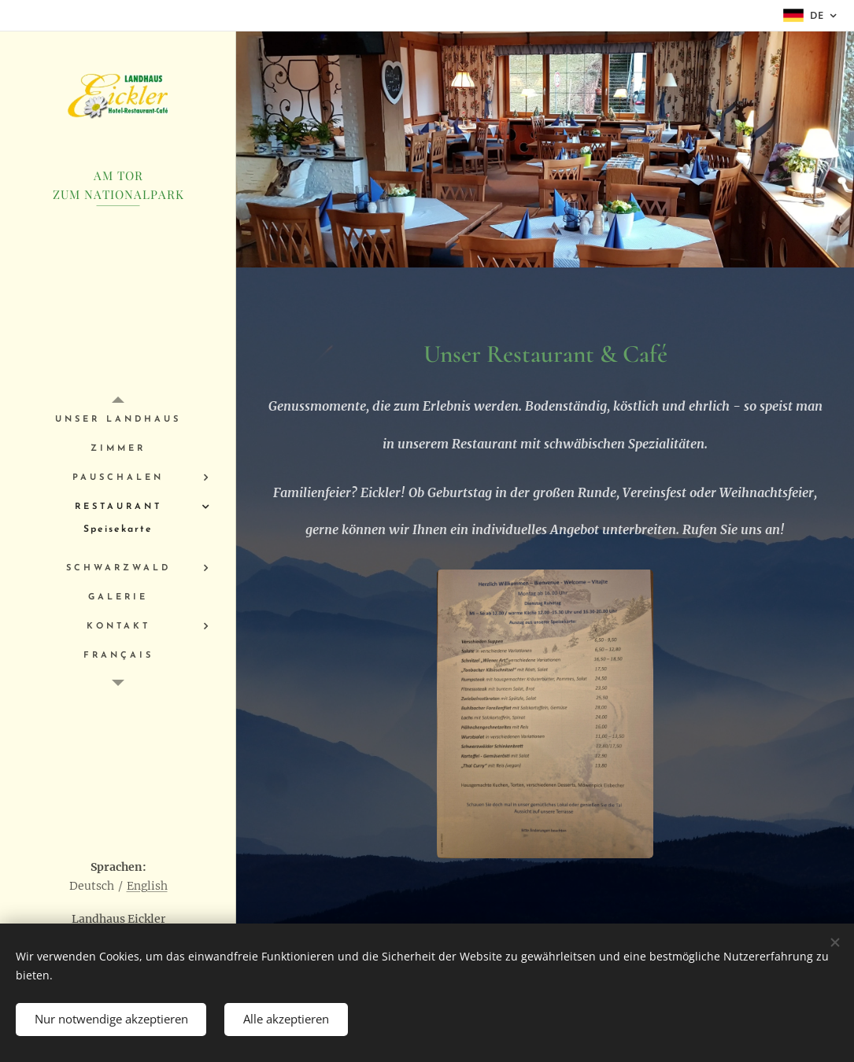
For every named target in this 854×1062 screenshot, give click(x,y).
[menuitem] (118, 420)
